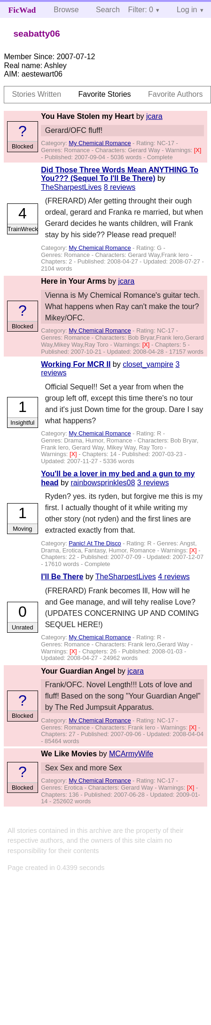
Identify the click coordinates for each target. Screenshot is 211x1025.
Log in (187, 10)
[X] (198, 150)
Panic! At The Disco (95, 543)
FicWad (22, 10)
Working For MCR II (75, 364)
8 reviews (120, 187)
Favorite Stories (104, 94)
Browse (66, 10)
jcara (154, 116)
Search (108, 10)
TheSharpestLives (71, 187)
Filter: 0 (140, 10)
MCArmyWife (131, 754)
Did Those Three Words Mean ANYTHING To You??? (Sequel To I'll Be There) (119, 174)
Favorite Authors (175, 94)
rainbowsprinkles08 (102, 483)
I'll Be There (62, 577)
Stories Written (36, 94)
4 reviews (174, 577)
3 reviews (153, 483)
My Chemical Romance (100, 143)
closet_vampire (148, 364)
